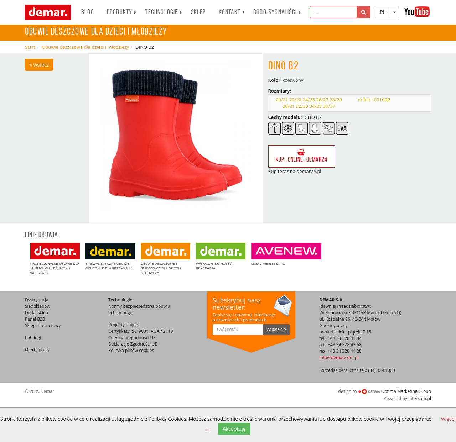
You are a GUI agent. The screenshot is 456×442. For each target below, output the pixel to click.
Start (30, 47)
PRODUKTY (122, 12)
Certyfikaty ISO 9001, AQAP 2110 (140, 331)
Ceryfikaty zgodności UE (132, 338)
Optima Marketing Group (394, 391)
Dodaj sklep (36, 313)
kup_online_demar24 (301, 156)
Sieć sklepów (37, 306)
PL (382, 12)
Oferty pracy (37, 350)
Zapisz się (276, 329)
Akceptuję (234, 428)
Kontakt (232, 12)
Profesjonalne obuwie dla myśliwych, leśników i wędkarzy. (55, 259)
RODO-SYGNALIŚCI (277, 12)
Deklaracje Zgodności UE (132, 344)
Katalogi (33, 338)
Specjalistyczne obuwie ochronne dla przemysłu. (110, 256)
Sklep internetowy (43, 325)
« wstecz (39, 64)
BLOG (87, 12)
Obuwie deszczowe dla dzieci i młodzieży (85, 47)
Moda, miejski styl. (286, 254)
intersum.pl (419, 398)
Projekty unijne (123, 325)
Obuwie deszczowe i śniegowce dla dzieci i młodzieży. (165, 259)
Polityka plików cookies (131, 350)
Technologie (163, 12)
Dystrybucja (36, 300)
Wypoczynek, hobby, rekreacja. (220, 256)
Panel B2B (35, 319)
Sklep (198, 12)
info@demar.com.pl (339, 357)
